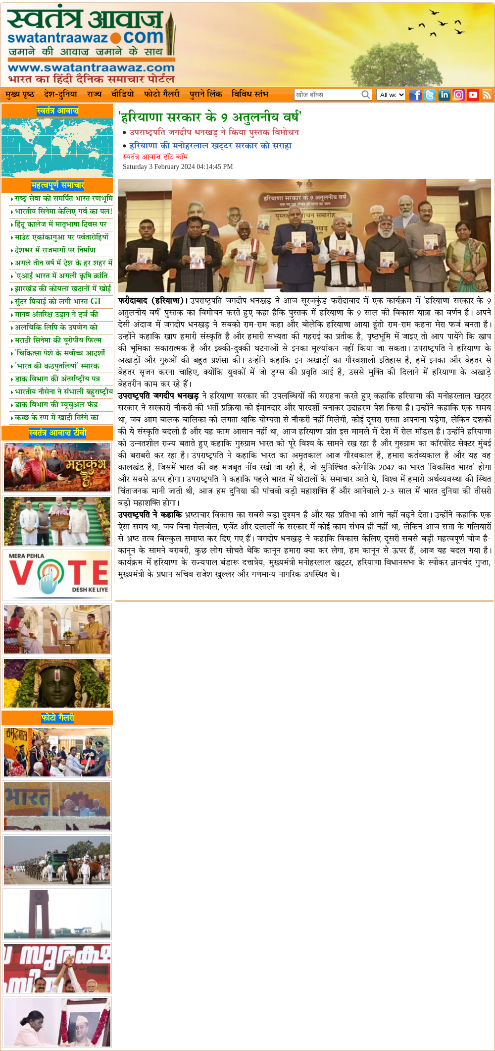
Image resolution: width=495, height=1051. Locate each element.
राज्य (94, 95)
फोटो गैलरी (162, 95)
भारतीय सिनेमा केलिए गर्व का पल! (61, 212)
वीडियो (122, 95)
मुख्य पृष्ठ (19, 95)
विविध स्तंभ (250, 95)
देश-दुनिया (60, 95)
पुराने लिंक (206, 95)
